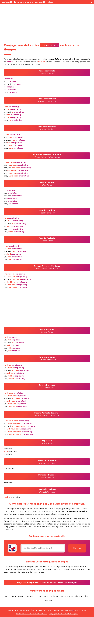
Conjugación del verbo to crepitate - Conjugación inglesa (27, 2)
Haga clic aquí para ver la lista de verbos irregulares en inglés (47, 582)
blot (6, 596)
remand (48, 600)
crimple (55, 596)
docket (78, 596)
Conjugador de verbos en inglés (63, 613)
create (30, 596)
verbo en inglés (55, 59)
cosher (21, 596)
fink (86, 596)
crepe (39, 596)
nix (41, 600)
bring (13, 596)
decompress (67, 596)
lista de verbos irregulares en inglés (36, 569)
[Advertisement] (47, 23)
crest (46, 596)
